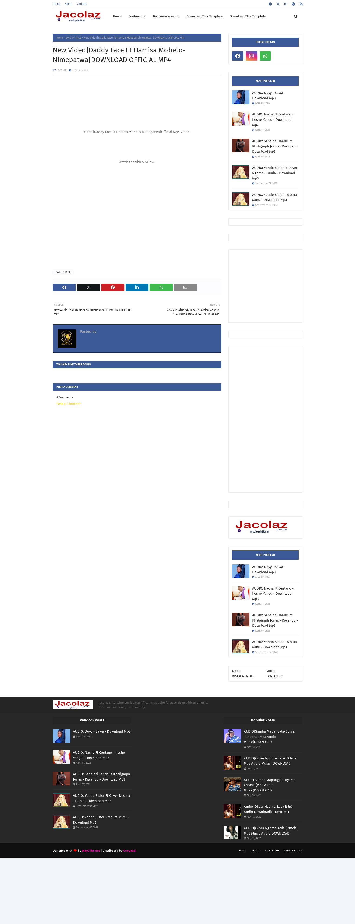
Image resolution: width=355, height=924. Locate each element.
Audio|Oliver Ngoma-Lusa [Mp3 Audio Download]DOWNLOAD (268, 809)
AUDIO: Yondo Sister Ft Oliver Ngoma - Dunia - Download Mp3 (274, 173)
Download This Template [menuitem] (205, 16)
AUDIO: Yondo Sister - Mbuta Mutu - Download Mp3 (274, 197)
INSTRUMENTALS (243, 676)
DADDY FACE (73, 37)
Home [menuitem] (117, 16)
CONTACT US (275, 676)
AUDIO (236, 671)
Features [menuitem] (135, 16)
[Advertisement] (293, 285)
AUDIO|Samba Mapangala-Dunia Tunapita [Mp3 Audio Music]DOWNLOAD (269, 736)
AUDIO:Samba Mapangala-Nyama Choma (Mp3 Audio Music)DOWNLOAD (269, 785)
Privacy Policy (293, 850)
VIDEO (271, 671)
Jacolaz (61, 70)
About (68, 4)
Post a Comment (68, 404)
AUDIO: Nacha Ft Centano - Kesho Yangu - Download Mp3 (273, 119)
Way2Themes (91, 850)
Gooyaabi (129, 850)
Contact (82, 4)
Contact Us (272, 850)
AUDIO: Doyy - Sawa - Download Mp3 (268, 95)
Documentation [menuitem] (164, 16)
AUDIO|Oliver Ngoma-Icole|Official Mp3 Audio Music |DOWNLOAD (270, 761)
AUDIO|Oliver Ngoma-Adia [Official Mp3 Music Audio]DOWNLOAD (271, 830)
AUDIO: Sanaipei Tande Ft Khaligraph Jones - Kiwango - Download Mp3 (275, 146)
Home (56, 4)
